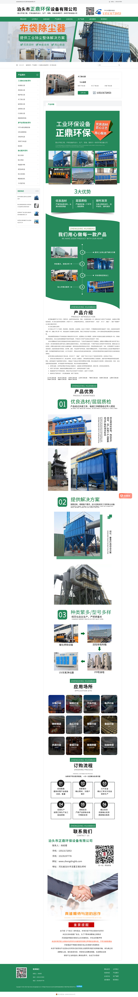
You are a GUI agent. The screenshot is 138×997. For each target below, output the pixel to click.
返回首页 (28, 65)
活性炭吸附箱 (22, 132)
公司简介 (35, 19)
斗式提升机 (21, 183)
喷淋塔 (20, 146)
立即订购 (83, 92)
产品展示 (58, 19)
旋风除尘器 (21, 104)
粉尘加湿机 (21, 174)
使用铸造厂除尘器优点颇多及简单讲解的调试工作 (24, 213)
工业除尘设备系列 (43, 65)
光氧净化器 (21, 136)
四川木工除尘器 (62, 377)
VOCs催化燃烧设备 (24, 127)
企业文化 (69, 19)
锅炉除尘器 (21, 94)
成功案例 (92, 19)
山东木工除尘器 (83, 377)
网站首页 (23, 19)
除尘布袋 (21, 155)
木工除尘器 (53, 65)
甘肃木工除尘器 (103, 377)
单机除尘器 (21, 90)
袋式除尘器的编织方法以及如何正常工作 (24, 221)
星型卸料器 (21, 169)
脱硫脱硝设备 (22, 118)
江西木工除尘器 (72, 377)
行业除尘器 (21, 113)
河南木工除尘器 (51, 379)
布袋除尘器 (21, 85)
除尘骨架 (21, 160)
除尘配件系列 (22, 151)
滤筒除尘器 (21, 108)
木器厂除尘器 (108, 85)
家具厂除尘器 (81, 85)
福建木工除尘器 (62, 379)
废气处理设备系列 (24, 123)
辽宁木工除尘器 (51, 377)
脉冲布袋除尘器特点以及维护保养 (24, 197)
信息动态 (46, 19)
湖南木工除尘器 (72, 379)
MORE (37, 191)
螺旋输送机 (21, 178)
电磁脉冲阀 (21, 164)
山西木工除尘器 (114, 377)
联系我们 (104, 19)
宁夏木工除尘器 (93, 377)
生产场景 (81, 19)
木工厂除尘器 (95, 85)
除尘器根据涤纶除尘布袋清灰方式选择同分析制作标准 (24, 205)
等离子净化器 (22, 141)
